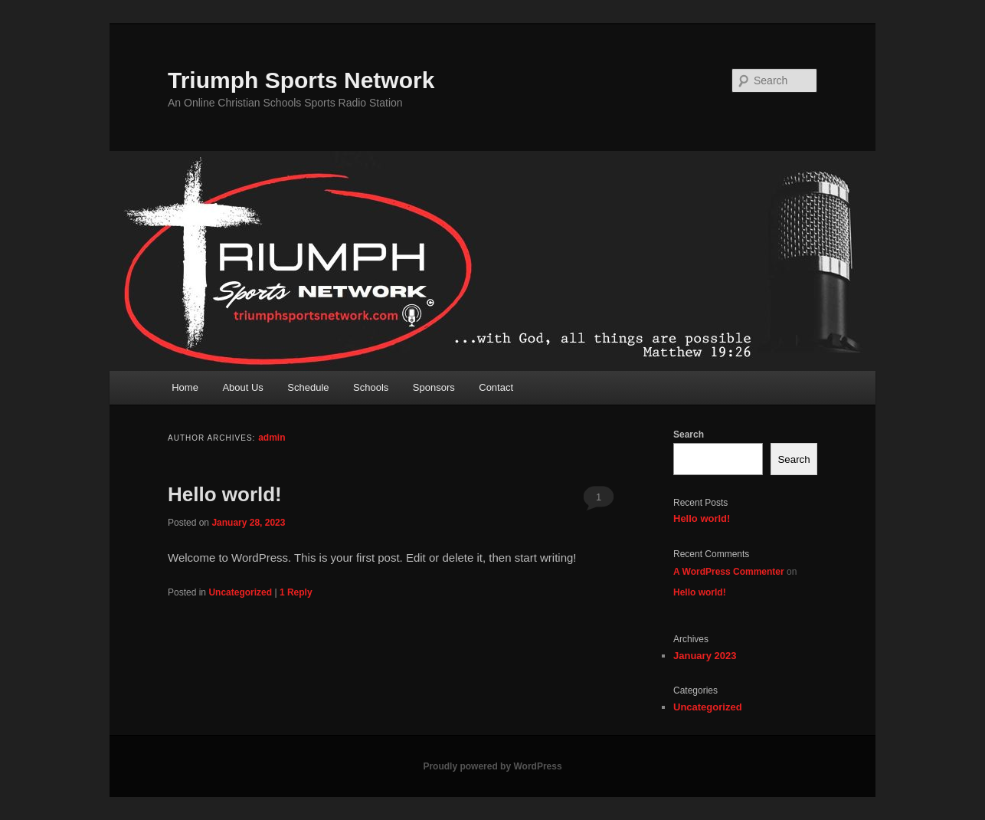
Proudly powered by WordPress (492, 766)
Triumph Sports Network (301, 80)
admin (271, 437)
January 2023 (704, 655)
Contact (496, 387)
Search (688, 434)
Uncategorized (240, 592)
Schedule (308, 387)
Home (185, 387)
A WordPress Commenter (728, 571)
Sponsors (434, 387)
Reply (296, 592)
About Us (242, 387)
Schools (370, 387)
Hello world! (225, 494)
